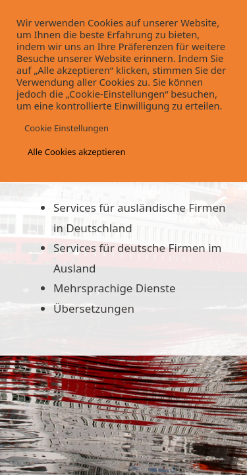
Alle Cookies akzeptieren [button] (76, 152)
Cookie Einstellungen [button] (66, 128)
